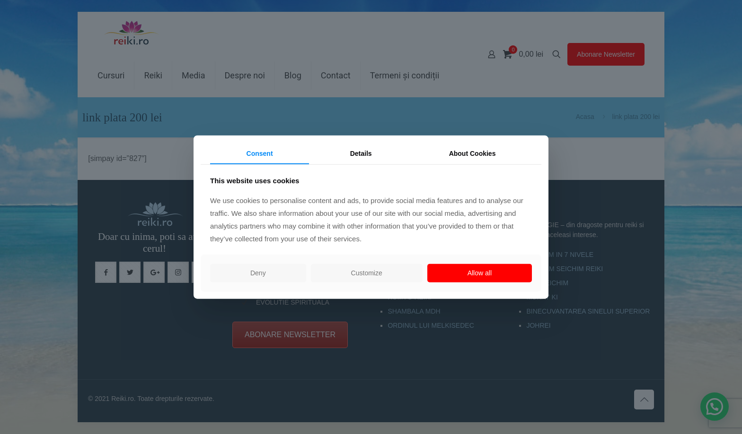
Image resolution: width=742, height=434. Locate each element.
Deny (258, 273)
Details (361, 153)
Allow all (480, 273)
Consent (260, 153)
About (472, 153)
